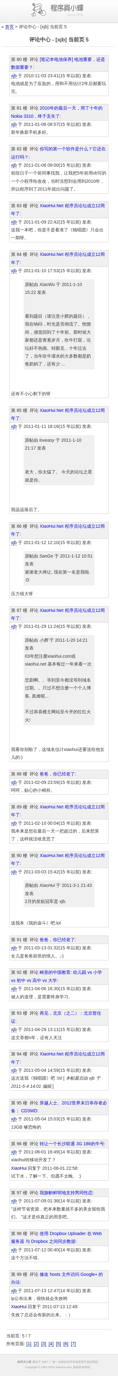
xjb (14, 75)
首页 (9, 26)
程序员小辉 (24, 1361)
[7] (73, 1343)
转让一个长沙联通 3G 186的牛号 (72, 1143)
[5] (58, 1343)
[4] (50, 1343)
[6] (66, 1343)
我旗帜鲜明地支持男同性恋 (66, 1192)
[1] (28, 1343)
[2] (36, 1343)
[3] (43, 1343)
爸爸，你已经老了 (57, 773)
